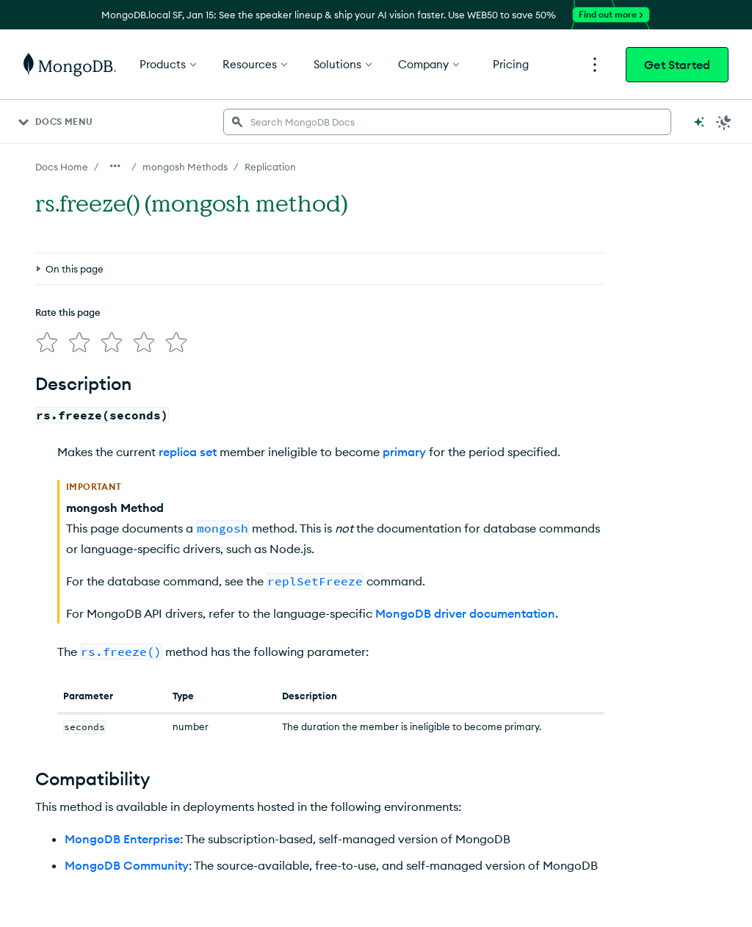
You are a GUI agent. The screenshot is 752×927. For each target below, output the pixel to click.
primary (404, 451)
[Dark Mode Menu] (724, 122)
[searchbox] (447, 122)
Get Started (677, 64)
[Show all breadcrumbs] (115, 166)
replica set (188, 451)
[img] (47, 342)
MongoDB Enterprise (122, 839)
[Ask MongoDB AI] (699, 122)
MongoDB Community (127, 865)
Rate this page (68, 312)
